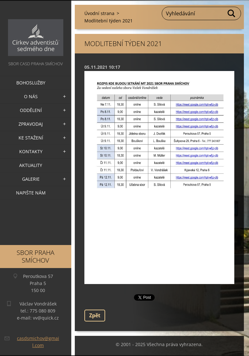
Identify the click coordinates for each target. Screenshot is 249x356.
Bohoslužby (30, 83)
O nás (31, 96)
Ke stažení (31, 138)
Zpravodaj (31, 124)
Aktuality (30, 165)
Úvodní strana (99, 13)
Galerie (31, 179)
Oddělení (31, 110)
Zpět (94, 315)
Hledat (232, 13)
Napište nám (31, 193)
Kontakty (31, 151)
